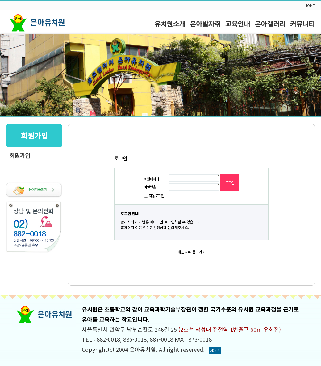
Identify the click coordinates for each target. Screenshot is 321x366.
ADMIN (215, 350)
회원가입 (19, 155)
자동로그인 (156, 195)
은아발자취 (205, 23)
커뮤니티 (302, 23)
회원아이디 (151, 178)
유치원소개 (169, 23)
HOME (310, 5)
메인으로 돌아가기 (191, 251)
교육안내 (237, 23)
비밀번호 (150, 186)
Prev (8, 75)
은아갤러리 (270, 23)
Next (313, 75)
